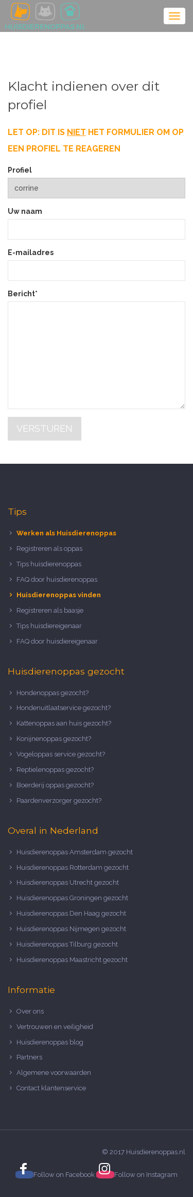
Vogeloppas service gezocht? (60, 754)
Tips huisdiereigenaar (49, 626)
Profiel (20, 170)
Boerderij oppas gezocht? (55, 785)
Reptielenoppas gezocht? (55, 769)
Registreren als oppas (49, 548)
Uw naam (25, 211)
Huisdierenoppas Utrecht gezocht (67, 882)
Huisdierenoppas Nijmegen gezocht (71, 929)
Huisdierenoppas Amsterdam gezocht (74, 852)
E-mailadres (31, 252)
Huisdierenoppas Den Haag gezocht (71, 913)
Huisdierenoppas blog (49, 1042)
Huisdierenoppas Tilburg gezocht (67, 944)
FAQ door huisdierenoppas (57, 579)
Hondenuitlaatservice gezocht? (63, 708)
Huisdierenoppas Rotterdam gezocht (72, 867)
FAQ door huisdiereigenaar (57, 641)
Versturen (44, 428)
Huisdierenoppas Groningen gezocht (72, 898)
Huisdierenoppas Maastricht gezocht (72, 960)
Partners (29, 1057)
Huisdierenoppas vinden (58, 595)
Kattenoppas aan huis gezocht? (63, 723)
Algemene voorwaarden (53, 1072)
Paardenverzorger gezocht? (58, 800)
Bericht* (23, 294)
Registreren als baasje (49, 610)
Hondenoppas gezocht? (52, 693)
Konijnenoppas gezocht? (53, 739)
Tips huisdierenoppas (48, 564)
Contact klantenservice (51, 1088)
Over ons (30, 1011)
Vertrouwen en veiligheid (54, 1027)
